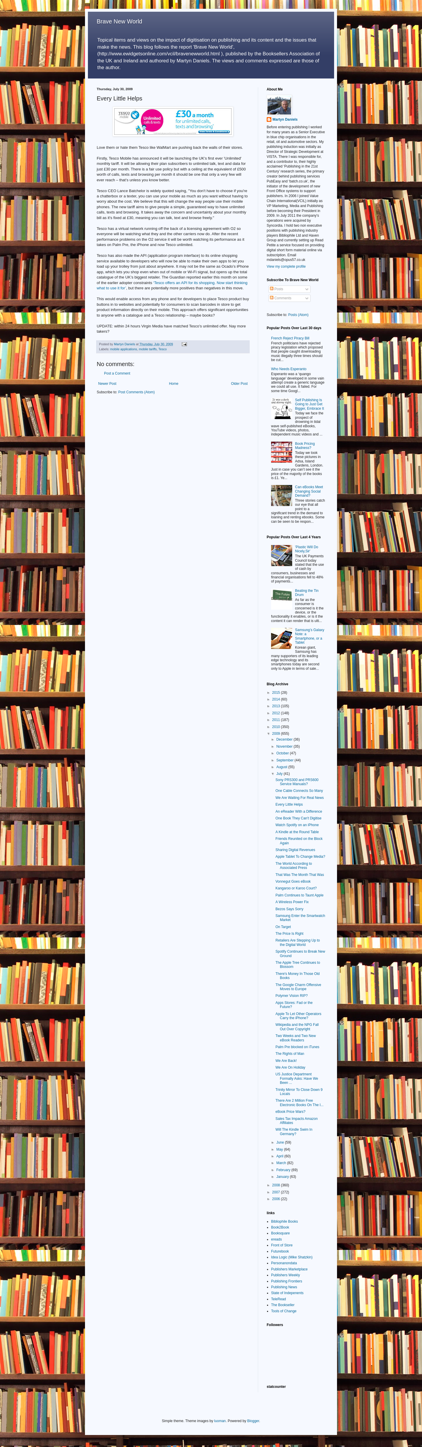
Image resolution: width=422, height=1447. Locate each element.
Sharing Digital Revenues (295, 850)
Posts (276, 289)
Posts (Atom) (298, 315)
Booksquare (280, 1233)
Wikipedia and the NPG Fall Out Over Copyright (297, 1027)
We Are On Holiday (290, 1067)
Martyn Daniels (285, 119)
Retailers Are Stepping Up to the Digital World (297, 942)
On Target (283, 927)
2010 (276, 727)
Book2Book (280, 1227)
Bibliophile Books (284, 1221)
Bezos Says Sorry (289, 909)
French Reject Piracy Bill (290, 338)
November (285, 746)
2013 (276, 706)
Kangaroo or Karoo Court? (296, 888)
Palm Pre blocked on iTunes (297, 1047)
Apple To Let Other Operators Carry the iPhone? (298, 1016)
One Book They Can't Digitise (298, 818)
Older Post (239, 384)
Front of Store (281, 1245)
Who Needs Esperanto (289, 369)
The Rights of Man (289, 1054)
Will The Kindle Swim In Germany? (293, 1131)
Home (173, 384)
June (280, 1142)
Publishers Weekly (285, 1275)
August (282, 767)
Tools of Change (284, 1311)
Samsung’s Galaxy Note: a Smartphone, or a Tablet (309, 636)
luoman (220, 1421)
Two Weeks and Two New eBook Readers (295, 1038)
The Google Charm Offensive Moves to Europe (298, 987)
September (285, 760)
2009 (276, 734)
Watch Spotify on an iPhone (297, 825)
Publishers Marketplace (289, 1269)
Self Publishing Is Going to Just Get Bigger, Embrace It (309, 404)
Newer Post (107, 384)
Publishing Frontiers (286, 1281)
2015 (276, 693)
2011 (276, 720)
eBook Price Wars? (290, 1112)
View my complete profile (286, 266)
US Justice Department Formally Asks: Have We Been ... (296, 1078)
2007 (276, 1192)
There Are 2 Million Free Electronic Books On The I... (299, 1103)
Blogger (253, 1421)
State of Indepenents (287, 1293)
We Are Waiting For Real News (299, 798)
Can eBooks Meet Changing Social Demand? (309, 491)
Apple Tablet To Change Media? (300, 857)
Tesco (162, 349)
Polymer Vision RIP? (291, 996)
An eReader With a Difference (298, 811)
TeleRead (278, 1299)
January (283, 1177)
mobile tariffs (148, 349)
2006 (276, 1199)
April (280, 1156)
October (283, 753)
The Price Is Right (289, 934)
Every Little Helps (289, 804)
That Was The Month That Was (299, 875)
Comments (280, 298)
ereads (276, 1239)
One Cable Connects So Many (299, 791)
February (283, 1170)
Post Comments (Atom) (136, 392)
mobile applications (123, 349)
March (281, 1163)
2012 (276, 713)
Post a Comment (117, 373)
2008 (276, 1185)
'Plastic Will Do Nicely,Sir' (306, 549)
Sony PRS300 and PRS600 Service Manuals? (297, 782)
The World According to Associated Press (293, 866)
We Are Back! (286, 1061)
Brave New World (119, 21)
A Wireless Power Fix (292, 902)
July (280, 774)
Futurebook (280, 1251)
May (280, 1149)
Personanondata (284, 1263)
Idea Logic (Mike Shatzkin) (291, 1257)
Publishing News (284, 1287)
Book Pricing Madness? (305, 446)
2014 (276, 699)
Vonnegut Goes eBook (293, 881)
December (285, 739)
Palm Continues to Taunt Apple (299, 895)
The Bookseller (283, 1305)
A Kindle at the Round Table (297, 832)
